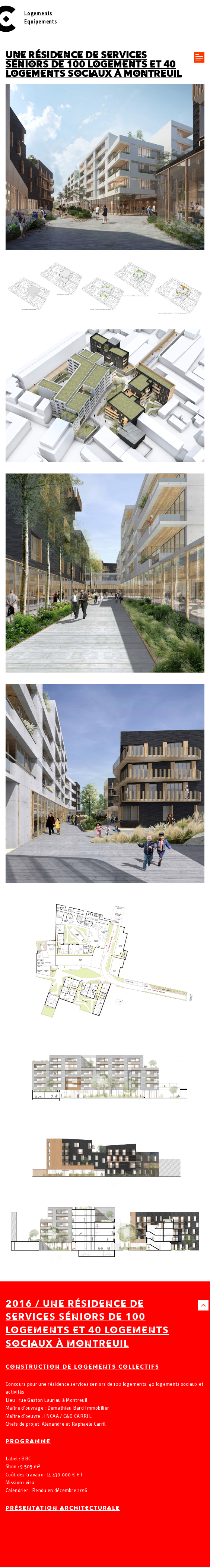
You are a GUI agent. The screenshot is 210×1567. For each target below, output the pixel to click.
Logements (38, 14)
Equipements (40, 22)
